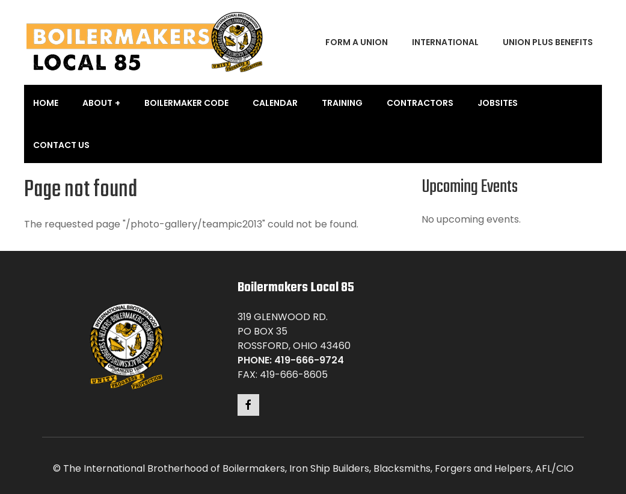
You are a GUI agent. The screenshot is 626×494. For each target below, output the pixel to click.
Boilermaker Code (186, 103)
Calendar (275, 103)
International (445, 42)
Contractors (420, 103)
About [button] (97, 103)
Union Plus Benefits (548, 42)
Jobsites (497, 103)
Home (45, 103)
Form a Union (356, 42)
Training (342, 103)
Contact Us (61, 145)
